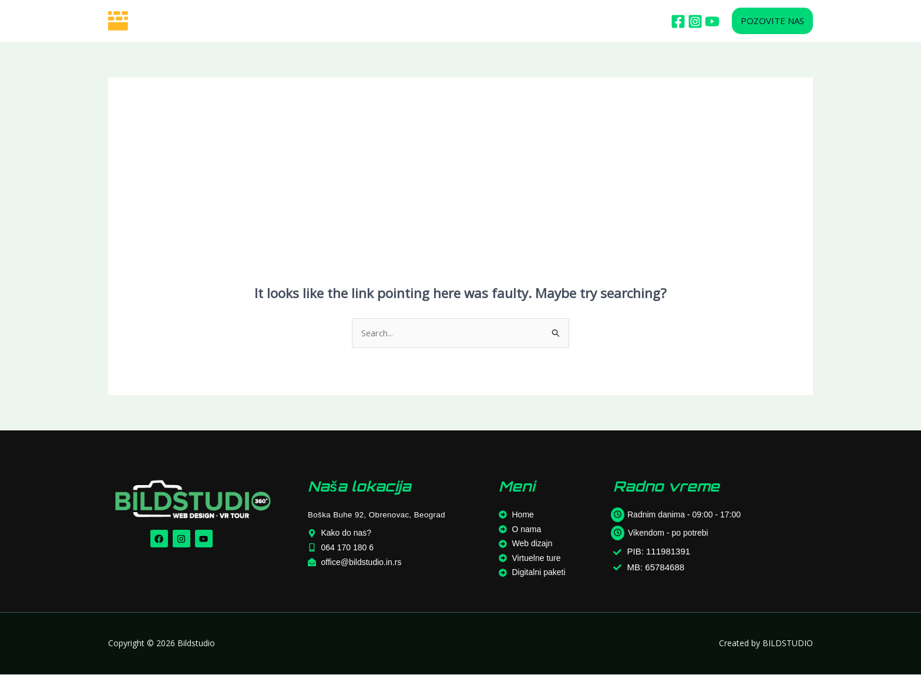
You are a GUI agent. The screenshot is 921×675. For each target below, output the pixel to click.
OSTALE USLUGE (454, 21)
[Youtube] (712, 21)
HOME (213, 21)
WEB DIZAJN (305, 21)
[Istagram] (695, 21)
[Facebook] (678, 21)
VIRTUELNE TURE (376, 21)
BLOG (510, 21)
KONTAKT (550, 21)
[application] (325, 21)
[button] (772, 21)
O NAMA (252, 21)
